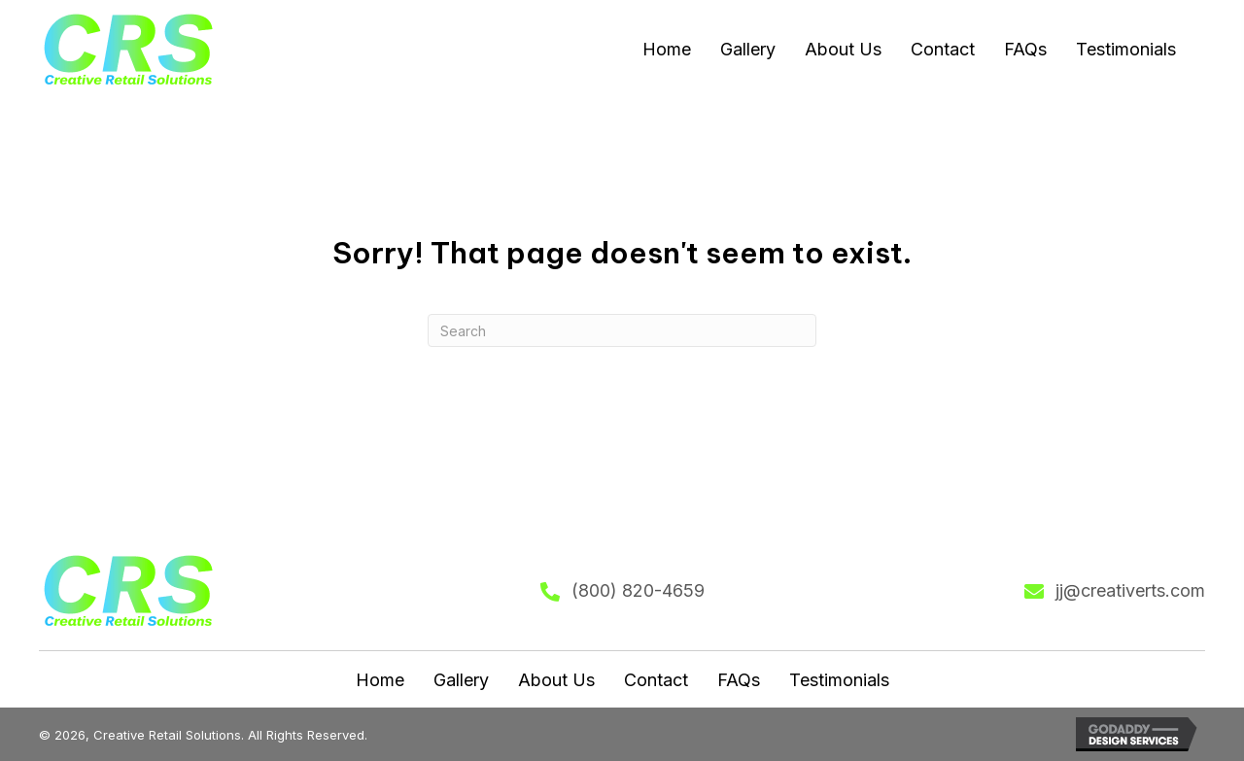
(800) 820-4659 (638, 590)
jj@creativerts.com (1130, 590)
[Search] (622, 330)
